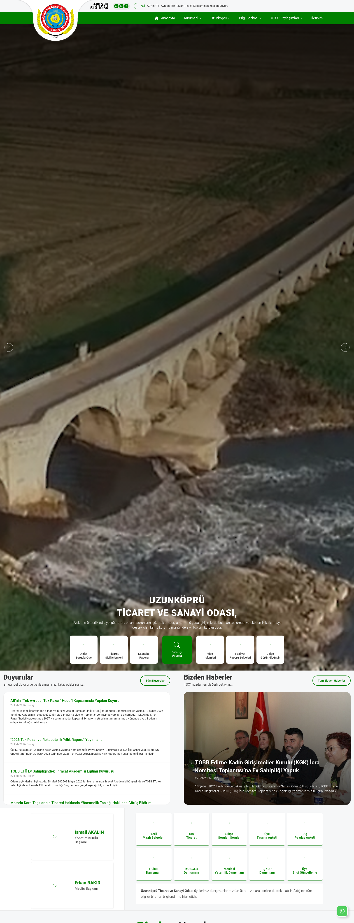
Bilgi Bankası (249, 18)
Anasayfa (165, 18)
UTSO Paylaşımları (285, 18)
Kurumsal (191, 18)
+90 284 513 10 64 (99, 6)
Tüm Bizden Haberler (331, 680)
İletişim (317, 18)
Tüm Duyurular (155, 680)
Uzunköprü (219, 18)
